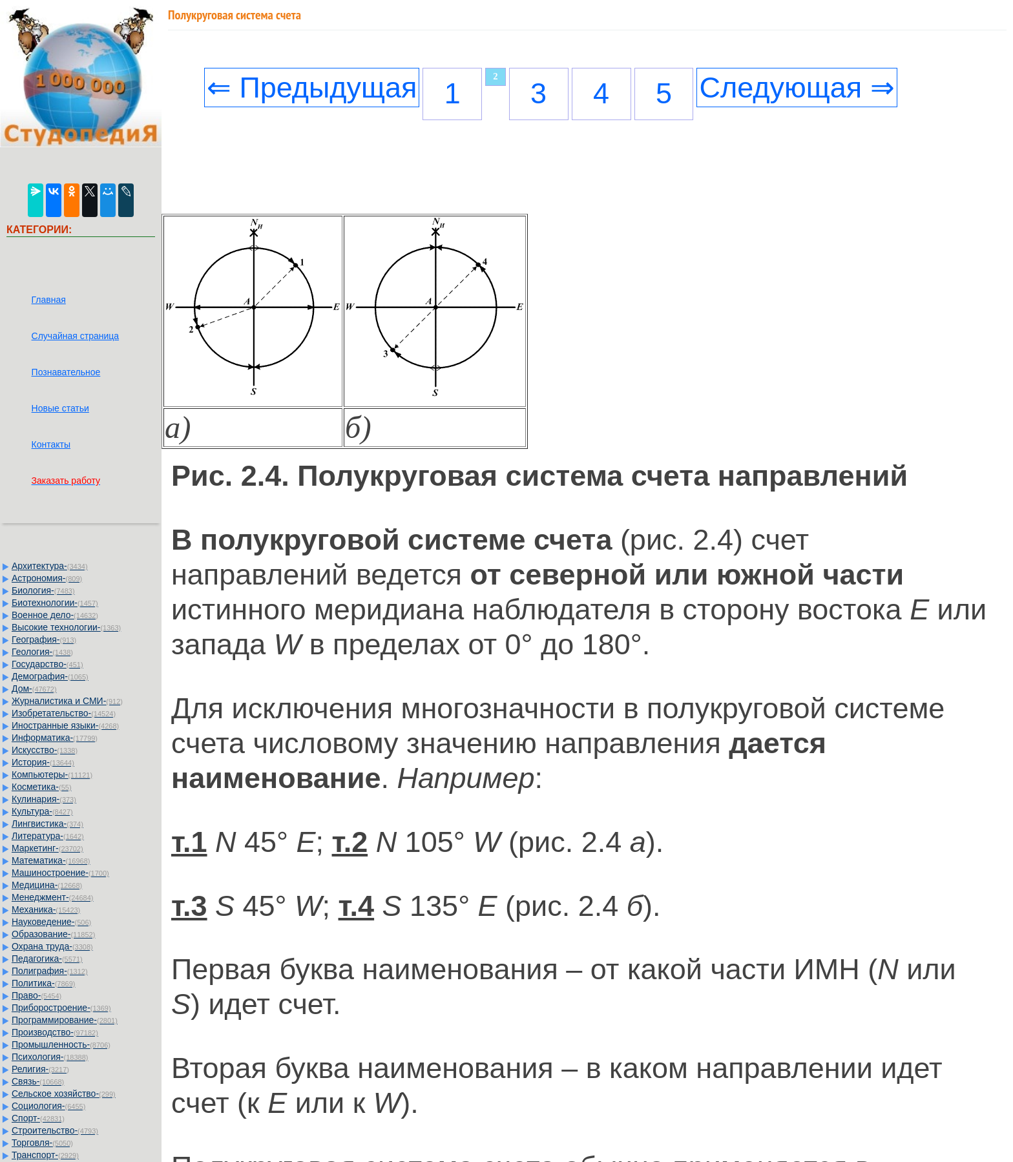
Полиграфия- (50, 971)
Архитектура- (50, 566)
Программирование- (65, 1020)
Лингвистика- (47, 823)
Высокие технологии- (66, 627)
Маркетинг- (47, 848)
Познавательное (66, 372)
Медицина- (47, 885)
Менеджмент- (53, 897)
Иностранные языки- (65, 725)
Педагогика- (47, 958)
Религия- (40, 1069)
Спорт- (38, 1118)
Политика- (43, 983)
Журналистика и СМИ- (67, 701)
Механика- (46, 909)
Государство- (47, 664)
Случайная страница (76, 336)
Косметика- (42, 787)
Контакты (51, 444)
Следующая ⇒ (796, 87)
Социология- (48, 1106)
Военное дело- (55, 615)
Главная (49, 300)
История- (43, 762)
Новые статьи (60, 408)
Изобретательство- (64, 713)
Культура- (42, 811)
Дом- (34, 688)
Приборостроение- (61, 1007)
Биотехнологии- (55, 602)
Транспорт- (45, 1155)
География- (44, 639)
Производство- (55, 1032)
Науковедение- (51, 922)
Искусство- (45, 750)
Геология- (42, 652)
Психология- (50, 1057)
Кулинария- (44, 799)
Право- (36, 995)
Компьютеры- (52, 774)
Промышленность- (61, 1044)
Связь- (38, 1081)
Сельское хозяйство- (64, 1093)
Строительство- (55, 1130)
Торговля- (42, 1142)
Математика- (51, 860)
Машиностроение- (60, 872)
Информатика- (55, 737)
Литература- (48, 836)
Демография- (50, 676)
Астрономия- (47, 578)
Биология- (43, 590)
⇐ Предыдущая (312, 87)
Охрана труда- (52, 946)
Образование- (53, 934)
